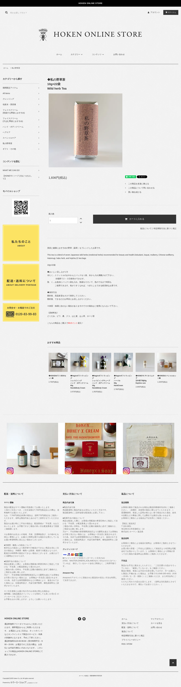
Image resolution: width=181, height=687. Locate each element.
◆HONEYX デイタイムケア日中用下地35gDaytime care (145, 379)
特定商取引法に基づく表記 (165, 228)
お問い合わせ (119, 54)
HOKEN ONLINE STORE (28, 651)
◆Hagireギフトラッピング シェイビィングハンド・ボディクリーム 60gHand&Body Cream (79, 382)
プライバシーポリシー (131, 640)
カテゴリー (77, 54)
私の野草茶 (16, 68)
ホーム (59, 54)
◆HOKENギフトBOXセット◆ (57, 377)
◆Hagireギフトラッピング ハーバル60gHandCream (123, 380)
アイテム (170, 12)
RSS (123, 644)
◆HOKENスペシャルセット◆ (166, 377)
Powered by (20, 682)
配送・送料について (130, 627)
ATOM (129, 644)
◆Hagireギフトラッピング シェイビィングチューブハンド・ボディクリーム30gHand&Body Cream (101, 382)
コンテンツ (98, 54)
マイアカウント (157, 619)
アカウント (155, 12)
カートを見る (156, 623)
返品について (146, 228)
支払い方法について (130, 623)
